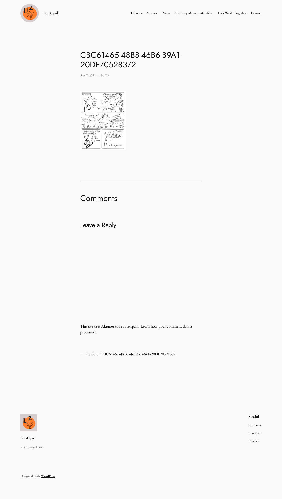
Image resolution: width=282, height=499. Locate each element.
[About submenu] (157, 13)
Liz (107, 75)
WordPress (48, 476)
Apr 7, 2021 (88, 75)
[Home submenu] (141, 13)
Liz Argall (51, 13)
